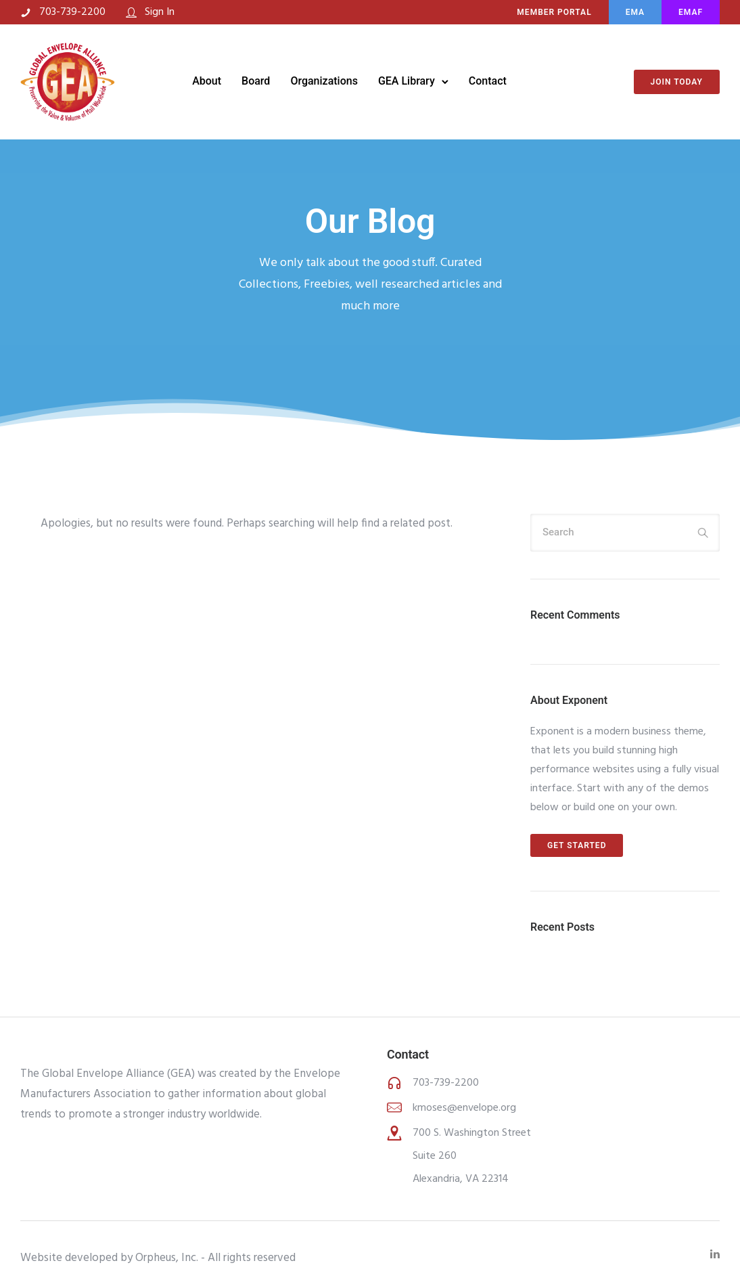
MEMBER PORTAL (554, 12)
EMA (635, 12)
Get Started (576, 845)
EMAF (690, 12)
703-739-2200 (72, 12)
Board (255, 80)
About (206, 80)
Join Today (677, 82)
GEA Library (406, 80)
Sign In (160, 12)
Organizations (324, 80)
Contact (488, 80)
